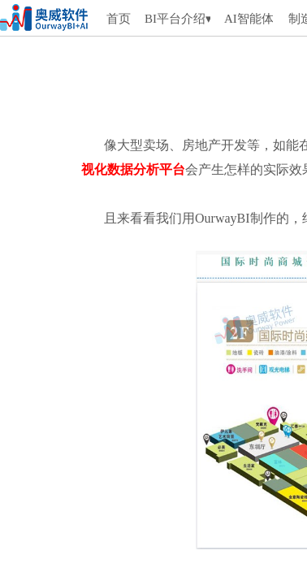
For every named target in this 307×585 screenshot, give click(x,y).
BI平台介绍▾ (177, 18)
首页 (118, 18)
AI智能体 (248, 18)
